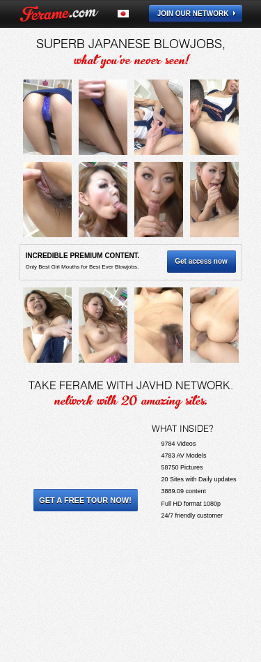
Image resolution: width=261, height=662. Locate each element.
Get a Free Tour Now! (85, 500)
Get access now (201, 261)
